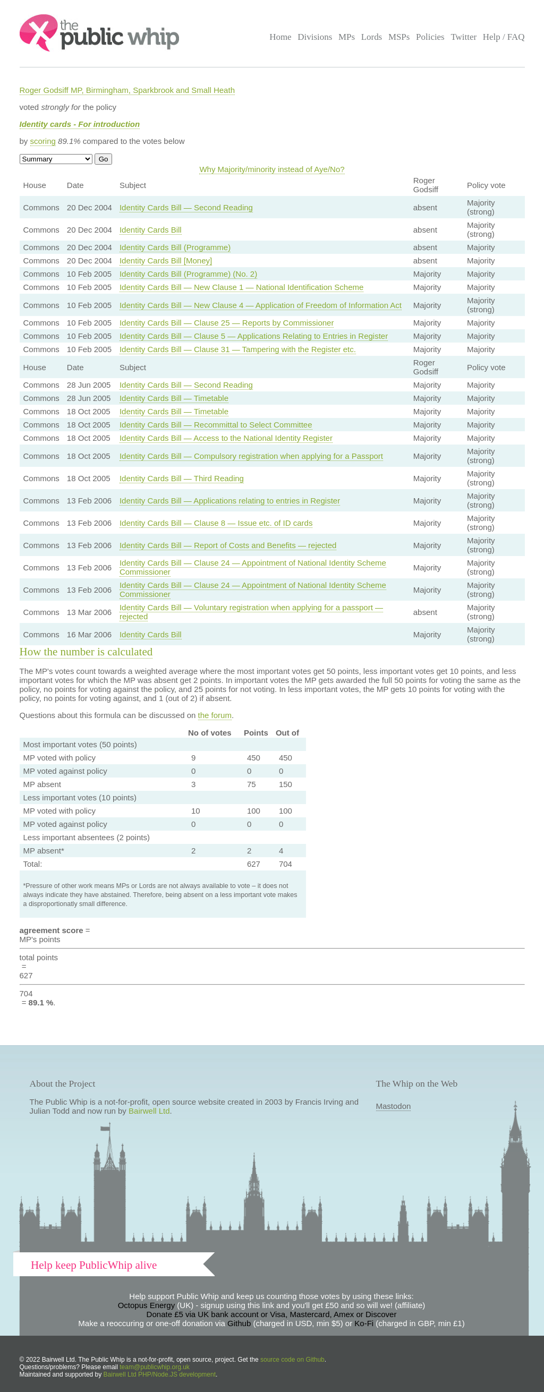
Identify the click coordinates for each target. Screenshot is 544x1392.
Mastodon (393, 1106)
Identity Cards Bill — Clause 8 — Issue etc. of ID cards (216, 522)
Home (280, 37)
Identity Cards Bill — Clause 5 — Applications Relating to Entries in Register (254, 335)
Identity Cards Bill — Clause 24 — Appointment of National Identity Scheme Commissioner (253, 567)
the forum (215, 715)
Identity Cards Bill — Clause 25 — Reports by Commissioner (227, 322)
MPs (346, 37)
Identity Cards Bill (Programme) (175, 247)
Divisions (315, 37)
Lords (371, 37)
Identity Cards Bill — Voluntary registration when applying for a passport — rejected (251, 612)
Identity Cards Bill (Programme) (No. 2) (188, 273)
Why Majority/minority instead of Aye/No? (271, 169)
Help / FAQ (504, 37)
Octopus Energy (146, 1305)
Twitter (463, 37)
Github (239, 1323)
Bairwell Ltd (149, 1110)
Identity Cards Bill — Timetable (174, 398)
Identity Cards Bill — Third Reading (182, 478)
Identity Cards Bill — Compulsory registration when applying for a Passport (251, 455)
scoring (43, 141)
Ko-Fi (363, 1323)
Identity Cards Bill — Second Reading (186, 207)
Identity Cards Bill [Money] (166, 260)
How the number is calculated (86, 651)
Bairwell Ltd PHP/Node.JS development (160, 1374)
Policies (430, 37)
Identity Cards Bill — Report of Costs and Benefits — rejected (228, 545)
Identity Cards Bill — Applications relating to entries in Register (230, 500)
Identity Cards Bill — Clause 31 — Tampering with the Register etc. (238, 349)
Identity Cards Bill (151, 229)
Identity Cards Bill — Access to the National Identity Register (226, 437)
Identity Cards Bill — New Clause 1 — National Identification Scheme (241, 287)
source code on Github (292, 1359)
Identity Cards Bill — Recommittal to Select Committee (216, 424)
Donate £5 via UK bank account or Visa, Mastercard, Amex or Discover (272, 1314)
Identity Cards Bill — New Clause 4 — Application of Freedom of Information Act (261, 305)
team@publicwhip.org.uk (155, 1367)
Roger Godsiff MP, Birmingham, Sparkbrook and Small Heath (127, 90)
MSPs (399, 37)
